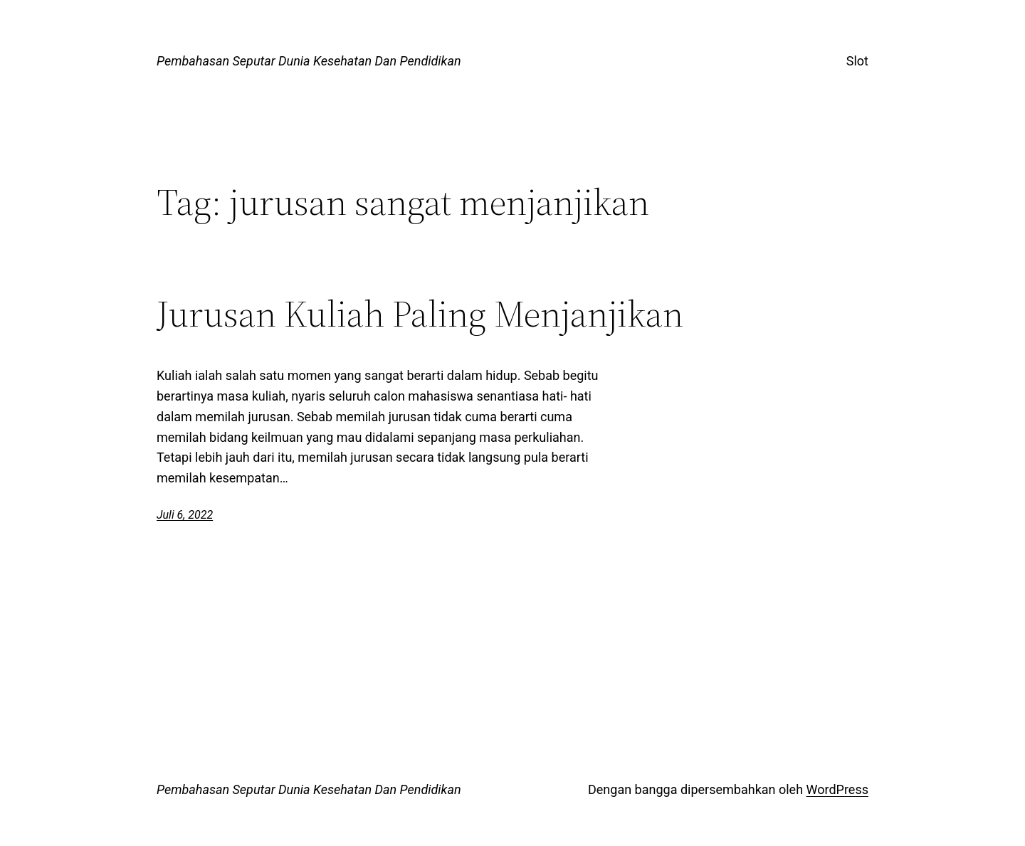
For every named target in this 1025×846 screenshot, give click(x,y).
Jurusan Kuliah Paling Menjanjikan (420, 313)
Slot (857, 60)
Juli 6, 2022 (185, 515)
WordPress (837, 789)
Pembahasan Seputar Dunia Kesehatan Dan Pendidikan (309, 60)
